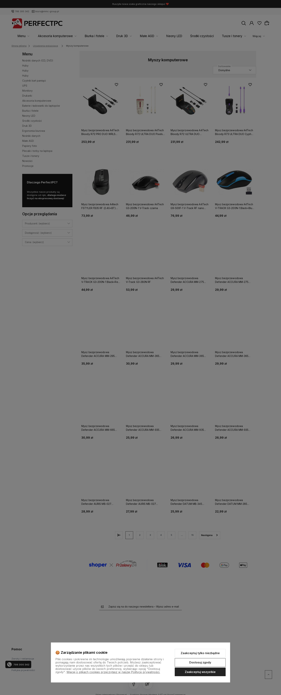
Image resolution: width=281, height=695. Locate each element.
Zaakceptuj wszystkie (200, 672)
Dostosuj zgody (200, 662)
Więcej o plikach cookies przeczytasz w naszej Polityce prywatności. (113, 672)
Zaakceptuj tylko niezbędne (200, 653)
